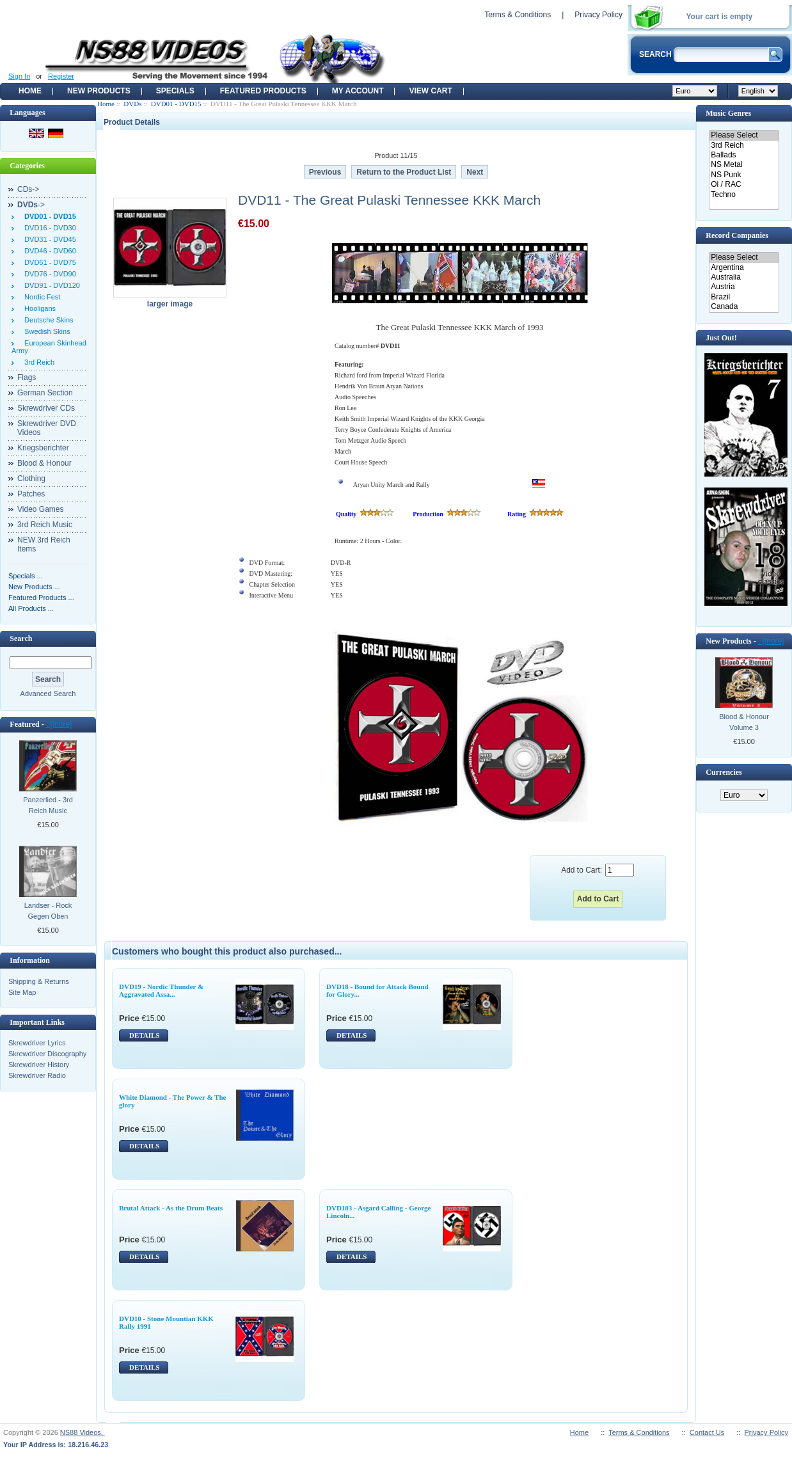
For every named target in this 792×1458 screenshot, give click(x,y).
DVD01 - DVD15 (176, 103)
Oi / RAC (743, 184)
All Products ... (31, 608)
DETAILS (144, 1035)
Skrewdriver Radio (37, 1075)
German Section (45, 392)
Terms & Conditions (517, 14)
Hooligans (38, 308)
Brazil (743, 297)
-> (31, 204)
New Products (99, 90)
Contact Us (707, 1432)
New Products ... (34, 586)
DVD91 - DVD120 (50, 285)
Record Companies (737, 235)
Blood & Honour (44, 463)
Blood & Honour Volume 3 (744, 722)
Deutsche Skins (47, 320)
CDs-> (28, 189)
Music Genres (728, 113)
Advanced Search (48, 693)
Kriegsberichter (43, 447)
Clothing (31, 478)
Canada (743, 307)
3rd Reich (37, 362)
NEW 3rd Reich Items (43, 544)
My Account (358, 90)
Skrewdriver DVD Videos (46, 428)
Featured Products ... (41, 597)
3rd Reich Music (44, 524)
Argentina (743, 268)
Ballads (743, 155)
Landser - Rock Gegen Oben (48, 910)
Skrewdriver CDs (46, 408)
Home (30, 90)
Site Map (22, 992)
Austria (743, 287)
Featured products (263, 90)
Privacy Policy (598, 14)
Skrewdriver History (38, 1064)
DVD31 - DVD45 (48, 239)
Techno (743, 195)
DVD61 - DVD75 (48, 262)
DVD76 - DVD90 (48, 274)
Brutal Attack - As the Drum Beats (171, 1208)
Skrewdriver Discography (47, 1054)
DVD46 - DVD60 (48, 251)
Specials (175, 90)
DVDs (132, 103)
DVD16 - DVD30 (48, 228)
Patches (31, 493)
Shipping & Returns (38, 981)
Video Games (40, 509)
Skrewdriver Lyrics (36, 1043)
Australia (743, 277)
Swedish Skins (45, 331)
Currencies (723, 772)
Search (21, 638)
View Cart (430, 90)
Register (61, 76)
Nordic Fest (40, 297)
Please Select (743, 135)
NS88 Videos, (82, 1432)
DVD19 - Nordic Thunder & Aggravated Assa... (161, 990)
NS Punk (743, 175)
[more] (59, 724)
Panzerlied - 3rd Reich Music (48, 805)
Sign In (19, 76)
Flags (26, 377)
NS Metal (743, 165)
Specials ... (25, 576)
